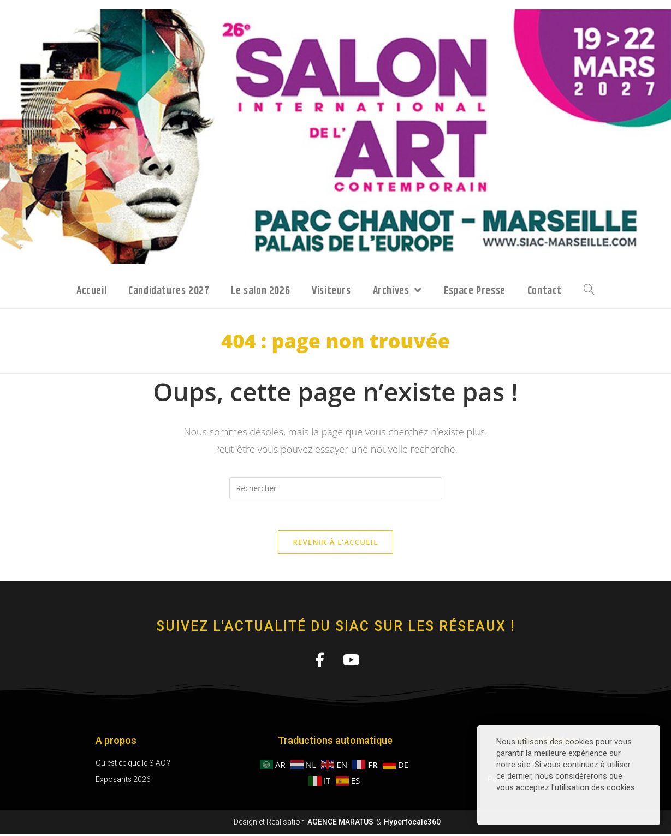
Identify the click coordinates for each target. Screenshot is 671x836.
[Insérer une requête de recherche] (335, 488)
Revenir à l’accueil (335, 543)
